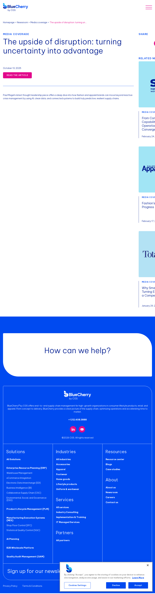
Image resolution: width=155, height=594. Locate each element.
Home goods (63, 480)
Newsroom (22, 22)
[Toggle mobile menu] (148, 7)
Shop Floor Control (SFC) (19, 526)
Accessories (63, 465)
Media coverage (38, 22)
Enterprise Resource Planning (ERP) (26, 468)
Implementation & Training (71, 518)
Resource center (115, 460)
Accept (138, 585)
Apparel (60, 470)
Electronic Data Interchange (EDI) (23, 483)
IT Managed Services (67, 523)
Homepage (9, 22)
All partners (62, 541)
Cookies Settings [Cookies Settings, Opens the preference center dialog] (77, 585)
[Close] (147, 565)
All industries (63, 460)
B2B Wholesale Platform (19, 548)
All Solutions (13, 460)
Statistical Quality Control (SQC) (23, 531)
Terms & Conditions (32, 586)
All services (62, 508)
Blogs (109, 465)
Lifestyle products (66, 485)
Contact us (112, 503)
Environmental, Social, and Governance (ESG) (26, 500)
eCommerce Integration (18, 478)
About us (111, 488)
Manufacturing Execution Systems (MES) (25, 520)
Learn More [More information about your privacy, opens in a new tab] (138, 577)
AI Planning (12, 540)
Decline (116, 585)
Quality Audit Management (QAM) (25, 557)
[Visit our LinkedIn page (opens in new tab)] (73, 430)
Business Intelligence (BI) (18, 488)
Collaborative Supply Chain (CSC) (23, 493)
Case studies (113, 470)
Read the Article (17, 75)
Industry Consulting (67, 513)
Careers (110, 498)
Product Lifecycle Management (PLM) (27, 510)
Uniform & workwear (67, 490)
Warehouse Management (19, 473)
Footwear (61, 475)
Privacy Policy (10, 586)
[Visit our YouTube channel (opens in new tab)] (82, 430)
